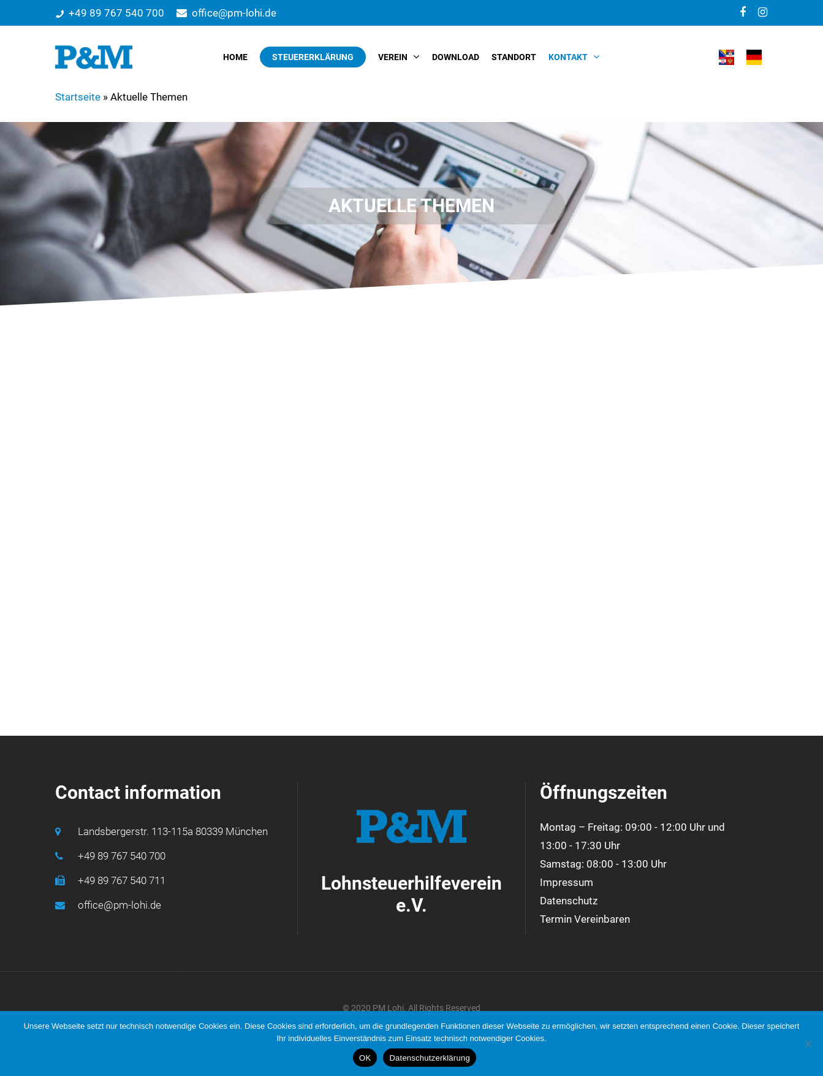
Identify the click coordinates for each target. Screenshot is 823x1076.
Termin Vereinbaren (585, 919)
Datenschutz (568, 901)
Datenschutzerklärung (429, 1058)
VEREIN (398, 57)
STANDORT (513, 57)
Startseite (78, 97)
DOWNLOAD (455, 57)
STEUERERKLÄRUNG (313, 57)
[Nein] (808, 1043)
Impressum (566, 882)
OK (365, 1058)
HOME (235, 57)
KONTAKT (573, 57)
